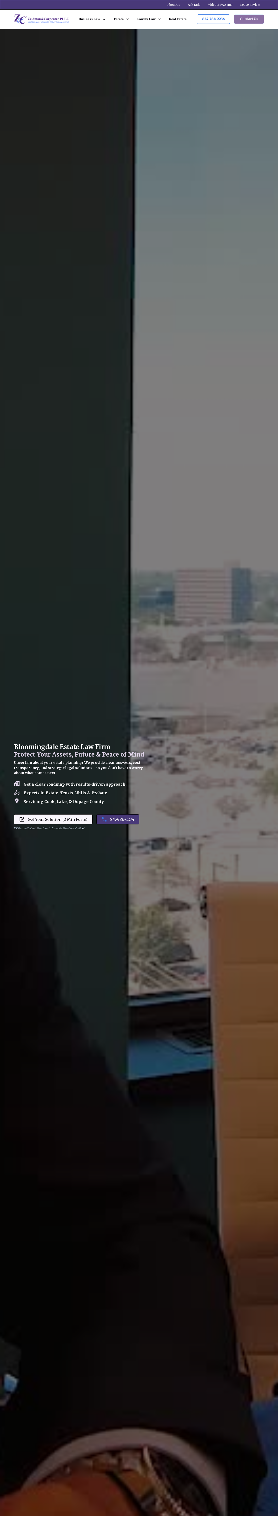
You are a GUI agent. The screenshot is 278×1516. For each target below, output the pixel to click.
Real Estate (177, 19)
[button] (92, 19)
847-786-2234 (213, 19)
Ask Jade (194, 4)
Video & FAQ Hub (220, 4)
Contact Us (249, 19)
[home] (41, 19)
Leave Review (250, 4)
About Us (173, 4)
